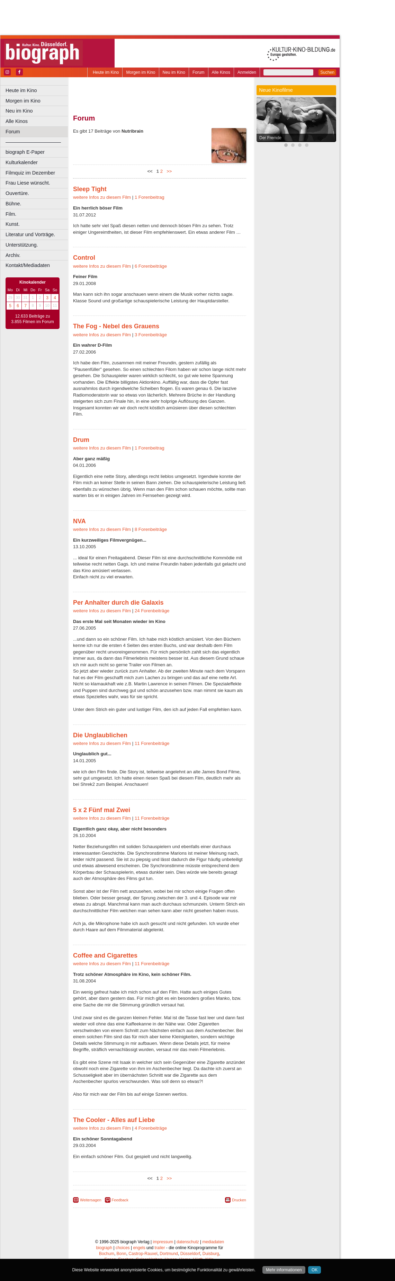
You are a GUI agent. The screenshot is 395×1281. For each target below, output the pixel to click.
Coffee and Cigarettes (105, 955)
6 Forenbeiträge (151, 266)
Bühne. (13, 203)
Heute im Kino (106, 72)
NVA (79, 521)
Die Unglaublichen (100, 735)
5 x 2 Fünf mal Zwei (101, 810)
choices (123, 1247)
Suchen (327, 72)
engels (139, 1247)
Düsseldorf (190, 1253)
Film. (11, 214)
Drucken (239, 1200)
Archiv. (13, 255)
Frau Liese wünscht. (28, 183)
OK (314, 1269)
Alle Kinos (221, 72)
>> (168, 171)
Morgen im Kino (140, 72)
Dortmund (169, 1253)
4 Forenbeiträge (151, 1128)
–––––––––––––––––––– (33, 142)
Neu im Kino (174, 72)
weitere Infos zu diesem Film (102, 197)
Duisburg (211, 1253)
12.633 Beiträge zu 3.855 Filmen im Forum (32, 319)
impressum (163, 1241)
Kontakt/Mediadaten (28, 265)
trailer (159, 1247)
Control (84, 257)
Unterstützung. (22, 245)
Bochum (106, 1253)
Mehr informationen (284, 1269)
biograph (104, 1247)
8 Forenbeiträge (151, 529)
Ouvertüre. (17, 193)
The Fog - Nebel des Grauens (116, 326)
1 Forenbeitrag (149, 197)
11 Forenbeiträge (152, 743)
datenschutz (188, 1241)
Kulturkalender (22, 162)
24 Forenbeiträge (152, 610)
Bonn (121, 1253)
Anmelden (246, 72)
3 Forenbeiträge (151, 334)
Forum (198, 72)
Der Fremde (270, 137)
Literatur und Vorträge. (30, 234)
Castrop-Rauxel (142, 1253)
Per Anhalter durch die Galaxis (118, 602)
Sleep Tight (90, 189)
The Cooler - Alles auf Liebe (114, 1120)
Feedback (120, 1200)
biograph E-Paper (25, 152)
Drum (81, 439)
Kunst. (13, 224)
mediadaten (213, 1241)
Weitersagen (90, 1200)
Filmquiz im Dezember (30, 173)
